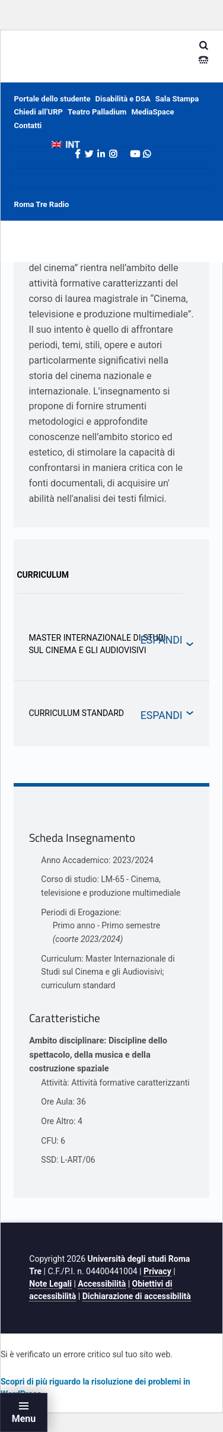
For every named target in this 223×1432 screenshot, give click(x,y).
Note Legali (50, 1283)
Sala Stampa (177, 98)
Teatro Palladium (97, 111)
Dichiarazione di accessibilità (136, 1296)
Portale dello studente (52, 98)
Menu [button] (24, 1418)
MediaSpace (152, 111)
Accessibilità (102, 1283)
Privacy (157, 1271)
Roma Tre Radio (41, 204)
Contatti (28, 125)
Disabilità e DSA (123, 98)
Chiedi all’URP (38, 111)
